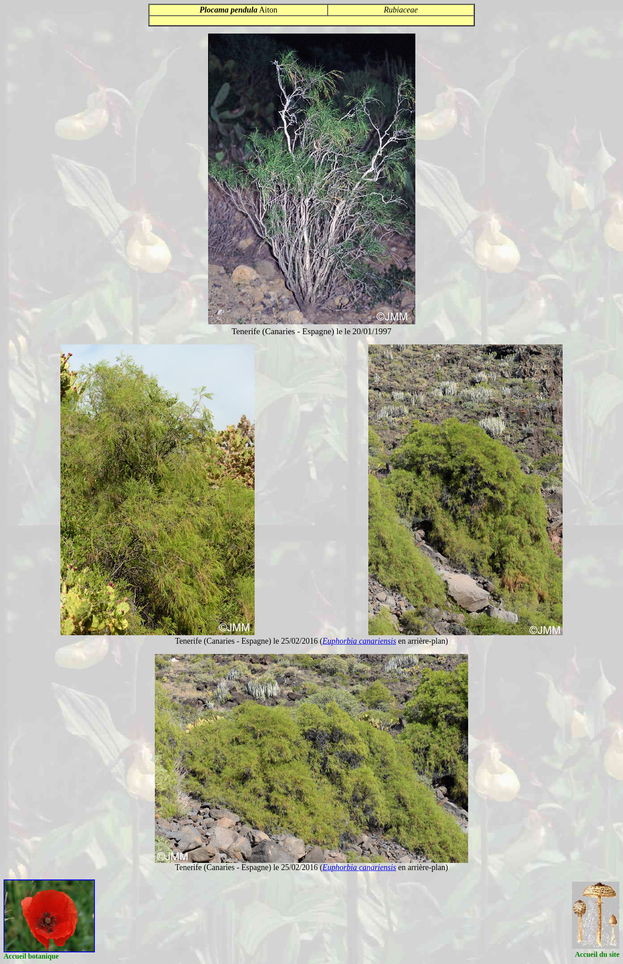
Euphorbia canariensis (360, 641)
